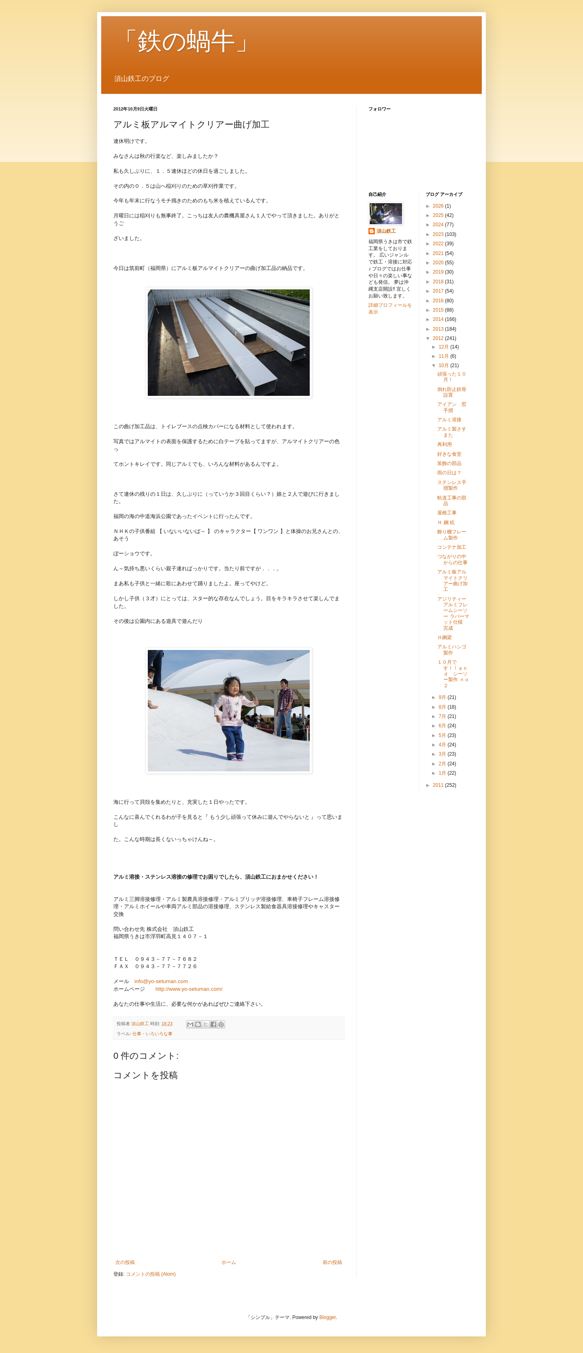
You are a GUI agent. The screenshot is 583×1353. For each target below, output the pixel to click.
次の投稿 (125, 1262)
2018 (439, 282)
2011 (439, 785)
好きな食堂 (449, 454)
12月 (444, 347)
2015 (439, 310)
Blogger (327, 1317)
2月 (442, 764)
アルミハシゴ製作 (451, 649)
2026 (439, 206)
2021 (439, 253)
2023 (439, 234)
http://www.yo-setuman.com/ (189, 989)
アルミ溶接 (449, 420)
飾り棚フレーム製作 (451, 534)
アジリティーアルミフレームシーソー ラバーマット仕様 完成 (457, 613)
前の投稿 (332, 1262)
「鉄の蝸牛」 (186, 41)
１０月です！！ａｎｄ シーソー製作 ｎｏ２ (453, 673)
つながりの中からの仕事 (452, 559)
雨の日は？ (449, 473)
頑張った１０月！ (451, 376)
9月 (442, 697)
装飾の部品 (449, 463)
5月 (442, 735)
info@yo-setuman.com (161, 981)
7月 (442, 716)
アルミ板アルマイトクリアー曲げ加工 (452, 580)
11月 (444, 356)
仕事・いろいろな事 (152, 1033)
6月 (442, 726)
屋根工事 (447, 513)
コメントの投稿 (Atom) (151, 1274)
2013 (439, 329)
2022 (439, 243)
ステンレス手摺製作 (451, 485)
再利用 (444, 444)
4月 (442, 745)
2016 (439, 301)
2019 (439, 272)
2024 (439, 224)
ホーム (228, 1262)
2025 (439, 215)
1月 (442, 773)
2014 (439, 319)
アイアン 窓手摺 (451, 407)
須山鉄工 (386, 231)
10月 (444, 365)
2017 (439, 291)
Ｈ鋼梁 (444, 637)
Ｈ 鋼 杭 (446, 522)
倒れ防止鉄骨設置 (451, 392)
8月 (442, 707)
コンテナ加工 (451, 547)
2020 (439, 263)
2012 (439, 338)
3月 (442, 754)
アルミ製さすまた (451, 432)
